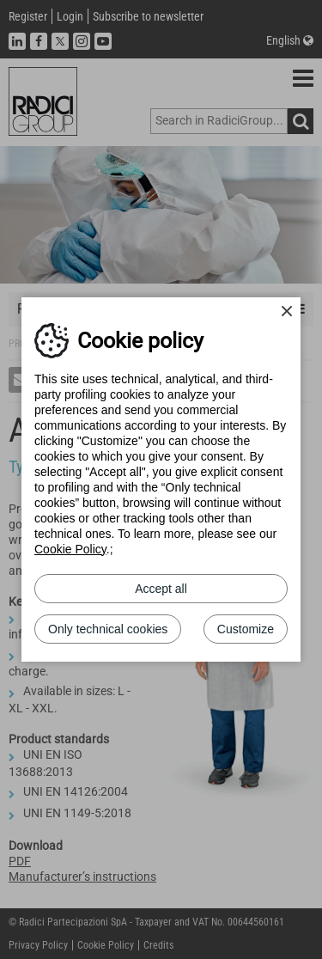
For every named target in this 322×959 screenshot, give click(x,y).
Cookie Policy (70, 549)
